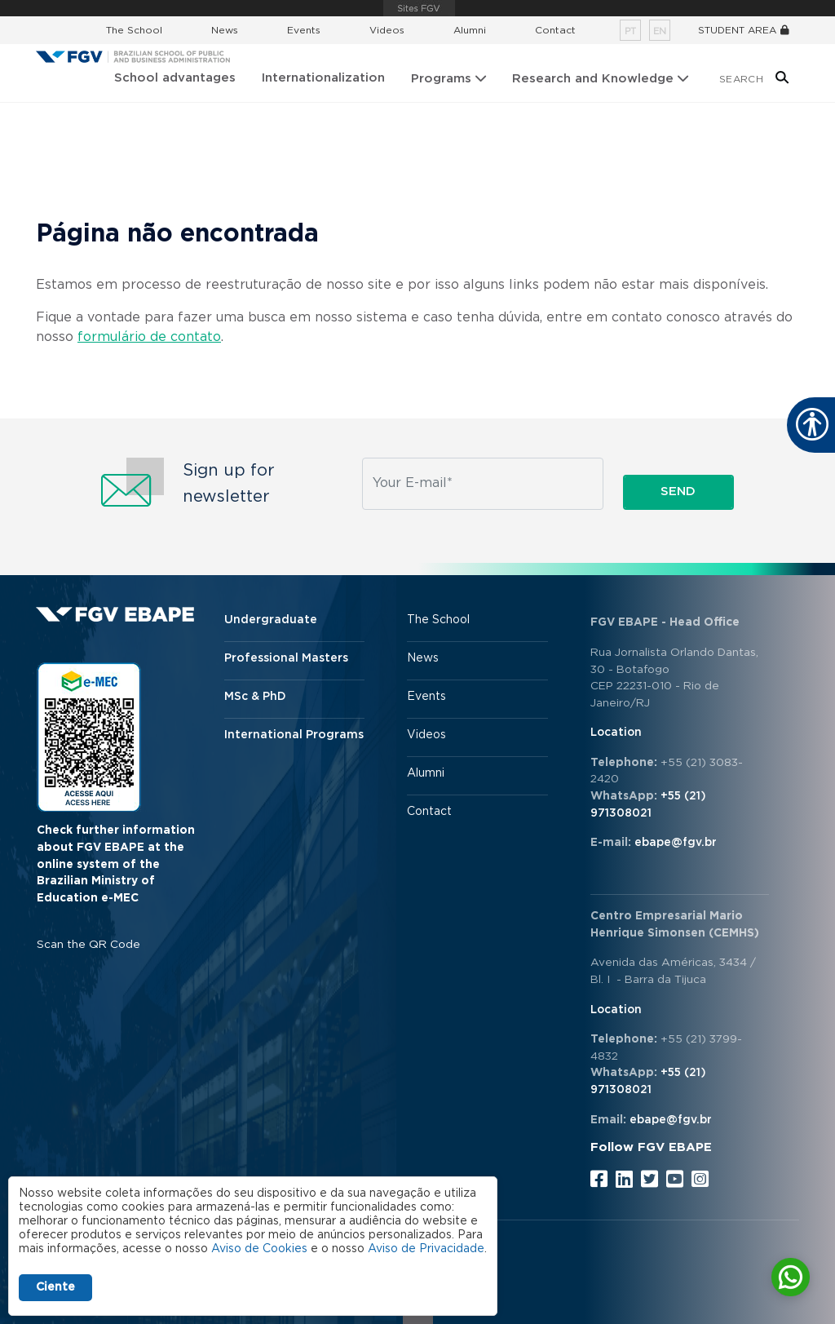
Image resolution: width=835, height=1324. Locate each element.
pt (630, 31)
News (224, 30)
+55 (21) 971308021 (648, 804)
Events (303, 30)
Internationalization (323, 78)
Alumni (469, 30)
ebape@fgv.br (675, 842)
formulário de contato (149, 336)
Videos (386, 30)
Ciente (55, 1287)
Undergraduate (270, 620)
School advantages (175, 78)
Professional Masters (286, 658)
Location (616, 732)
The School (134, 30)
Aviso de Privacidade (426, 1249)
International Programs (294, 735)
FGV (419, 8)
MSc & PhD (255, 696)
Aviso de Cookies (259, 1249)
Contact (555, 30)
